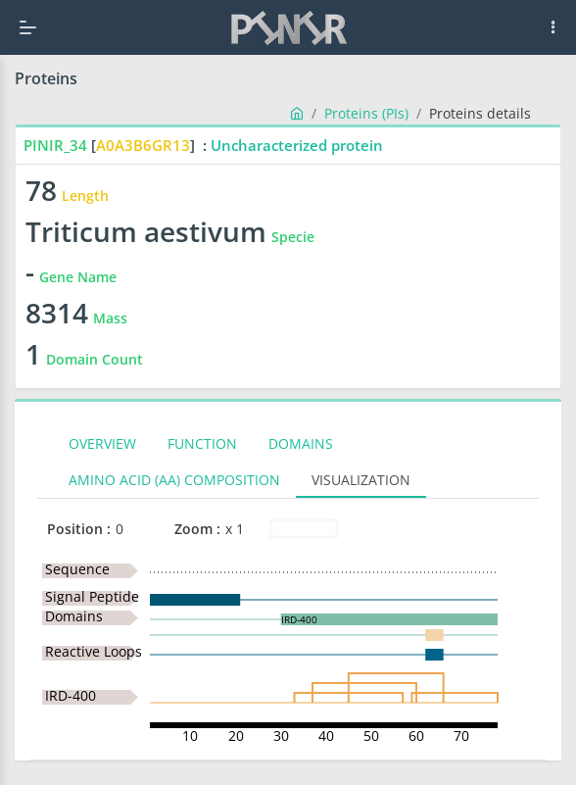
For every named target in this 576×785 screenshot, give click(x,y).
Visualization (361, 479)
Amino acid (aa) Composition (174, 479)
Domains (300, 443)
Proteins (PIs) (366, 113)
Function (202, 443)
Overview (102, 443)
